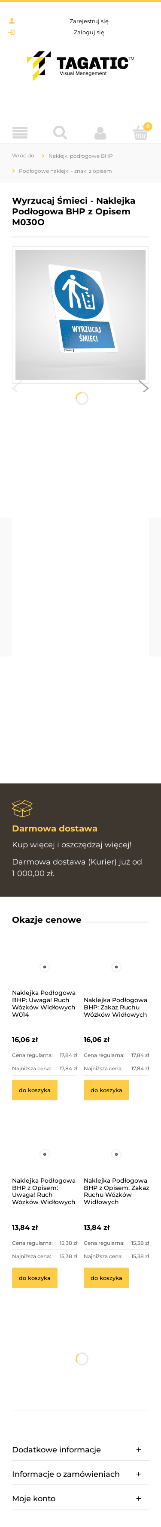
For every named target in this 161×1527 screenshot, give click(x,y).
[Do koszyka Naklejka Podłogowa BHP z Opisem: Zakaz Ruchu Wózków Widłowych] (106, 1278)
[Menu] (20, 133)
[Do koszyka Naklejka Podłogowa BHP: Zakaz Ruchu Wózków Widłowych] (106, 1090)
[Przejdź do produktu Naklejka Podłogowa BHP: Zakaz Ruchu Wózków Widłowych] (116, 978)
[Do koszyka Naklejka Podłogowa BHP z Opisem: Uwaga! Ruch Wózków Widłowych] (35, 1278)
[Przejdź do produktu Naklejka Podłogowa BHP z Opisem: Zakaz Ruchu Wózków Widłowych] (116, 1166)
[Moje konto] (101, 133)
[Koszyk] (141, 132)
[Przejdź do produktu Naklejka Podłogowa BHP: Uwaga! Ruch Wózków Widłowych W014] (44, 978)
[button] (17, 390)
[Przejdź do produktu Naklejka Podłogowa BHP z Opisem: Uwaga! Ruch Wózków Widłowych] (44, 1166)
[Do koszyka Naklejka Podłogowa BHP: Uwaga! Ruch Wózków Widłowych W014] (35, 1090)
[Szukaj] (60, 132)
